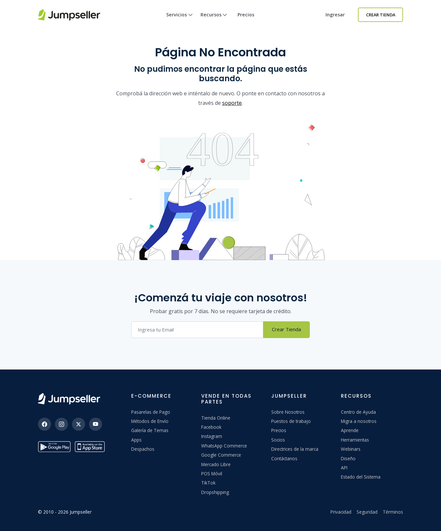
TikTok (208, 483)
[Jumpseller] (69, 399)
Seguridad (367, 512)
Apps (136, 440)
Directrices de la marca (294, 449)
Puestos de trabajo (291, 421)
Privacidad (340, 512)
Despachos (142, 449)
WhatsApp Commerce (224, 446)
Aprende (350, 430)
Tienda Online (215, 418)
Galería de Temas (149, 430)
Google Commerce (221, 455)
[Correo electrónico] (197, 329)
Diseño (348, 458)
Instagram (211, 436)
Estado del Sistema (360, 477)
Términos (393, 512)
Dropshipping (215, 492)
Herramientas (355, 440)
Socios (278, 440)
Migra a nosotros (359, 421)
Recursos (214, 20)
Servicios (179, 20)
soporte (232, 102)
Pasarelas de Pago (150, 412)
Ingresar (335, 14)
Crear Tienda (380, 15)
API (344, 468)
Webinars (351, 449)
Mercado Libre (216, 464)
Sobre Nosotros (288, 412)
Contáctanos (284, 458)
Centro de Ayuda (358, 412)
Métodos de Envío (149, 421)
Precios (246, 14)
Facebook (211, 427)
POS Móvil (211, 473)
